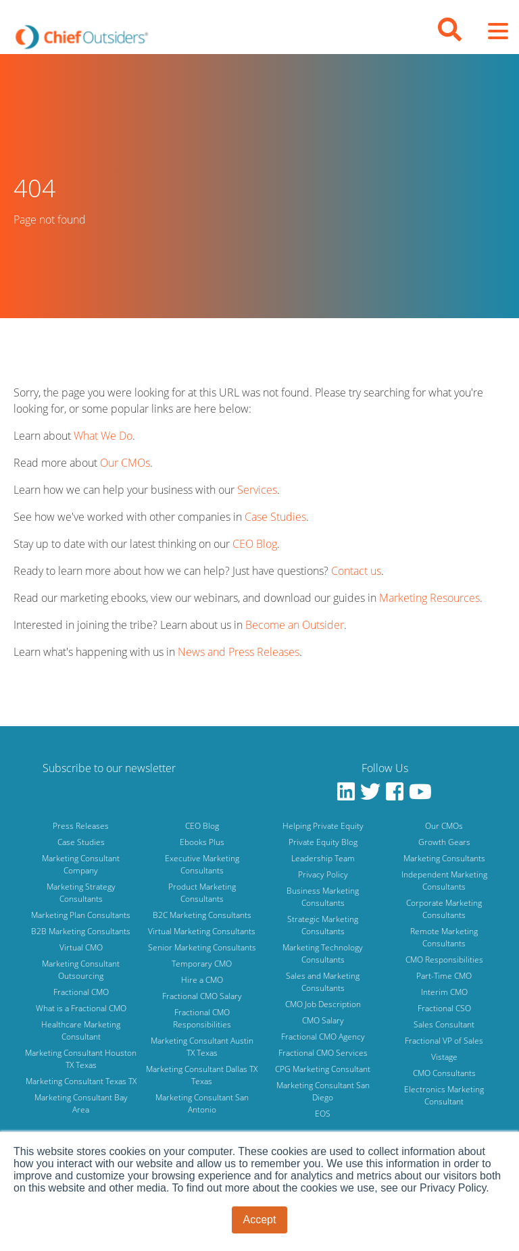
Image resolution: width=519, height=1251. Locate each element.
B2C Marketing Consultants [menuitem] (202, 915)
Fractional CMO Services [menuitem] (323, 1052)
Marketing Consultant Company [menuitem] (81, 864)
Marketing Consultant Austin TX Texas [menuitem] (202, 1046)
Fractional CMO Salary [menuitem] (202, 996)
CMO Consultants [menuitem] (444, 1073)
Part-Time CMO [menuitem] (444, 975)
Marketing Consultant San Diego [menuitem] (323, 1091)
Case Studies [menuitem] (81, 842)
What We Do (103, 435)
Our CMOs (125, 462)
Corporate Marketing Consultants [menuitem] (444, 909)
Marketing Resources (429, 597)
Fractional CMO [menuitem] (81, 992)
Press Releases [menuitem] (81, 826)
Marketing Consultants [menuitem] (444, 858)
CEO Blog (254, 543)
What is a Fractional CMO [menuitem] (81, 1008)
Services (257, 489)
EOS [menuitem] (322, 1113)
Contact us (356, 570)
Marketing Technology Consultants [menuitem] (322, 953)
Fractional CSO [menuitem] (444, 1008)
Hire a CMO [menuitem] (202, 980)
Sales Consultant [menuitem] (444, 1024)
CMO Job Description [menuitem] (323, 1004)
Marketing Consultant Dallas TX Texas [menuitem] (201, 1075)
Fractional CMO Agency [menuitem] (323, 1036)
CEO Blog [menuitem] (202, 826)
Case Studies (275, 516)
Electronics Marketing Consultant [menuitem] (444, 1095)
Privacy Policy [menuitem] (323, 874)
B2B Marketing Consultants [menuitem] (80, 931)
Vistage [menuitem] (444, 1057)
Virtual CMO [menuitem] (81, 947)
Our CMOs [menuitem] (444, 826)
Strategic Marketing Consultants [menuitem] (322, 925)
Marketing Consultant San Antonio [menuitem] (202, 1103)
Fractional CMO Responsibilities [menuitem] (202, 1018)
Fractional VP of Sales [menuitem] (444, 1040)
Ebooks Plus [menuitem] (202, 842)
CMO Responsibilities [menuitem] (444, 959)
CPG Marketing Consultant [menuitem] (322, 1069)
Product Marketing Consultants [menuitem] (202, 892)
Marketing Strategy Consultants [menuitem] (81, 892)
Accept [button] (259, 1219)
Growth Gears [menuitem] (444, 842)
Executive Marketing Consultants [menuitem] (202, 864)
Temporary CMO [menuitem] (202, 963)
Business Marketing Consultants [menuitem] (323, 897)
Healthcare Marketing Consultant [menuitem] (80, 1030)
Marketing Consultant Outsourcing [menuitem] (81, 969)
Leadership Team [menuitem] (323, 858)
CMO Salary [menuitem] (323, 1020)
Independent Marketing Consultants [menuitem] (444, 880)
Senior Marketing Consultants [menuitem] (202, 947)
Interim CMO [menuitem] (444, 992)
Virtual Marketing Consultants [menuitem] (201, 931)
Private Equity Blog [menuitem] (323, 842)
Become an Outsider (294, 624)
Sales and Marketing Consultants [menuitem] (323, 982)
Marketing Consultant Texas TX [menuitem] (81, 1081)
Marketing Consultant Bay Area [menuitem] (81, 1103)
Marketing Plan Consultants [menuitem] (80, 915)
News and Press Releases (238, 651)
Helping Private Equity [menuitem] (323, 826)
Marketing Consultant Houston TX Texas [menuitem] (81, 1059)
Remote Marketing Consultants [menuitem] (444, 937)
